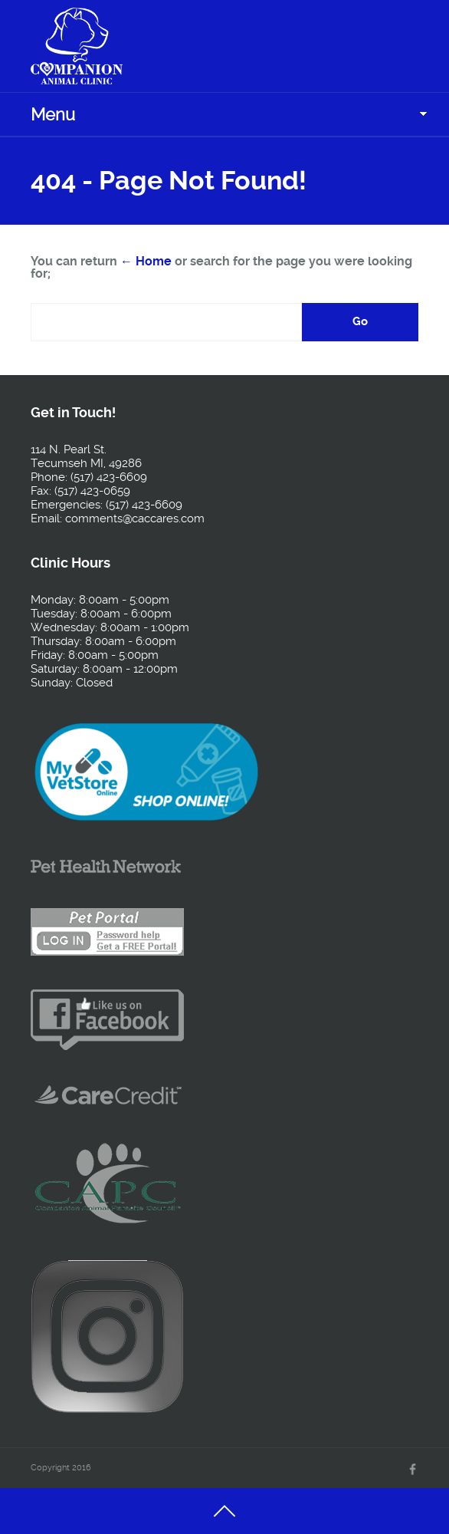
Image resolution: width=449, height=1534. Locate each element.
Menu (53, 114)
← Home (146, 261)
